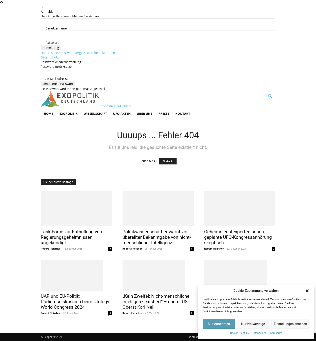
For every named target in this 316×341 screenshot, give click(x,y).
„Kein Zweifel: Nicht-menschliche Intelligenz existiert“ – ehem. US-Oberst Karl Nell (156, 302)
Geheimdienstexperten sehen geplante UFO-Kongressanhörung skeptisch (238, 237)
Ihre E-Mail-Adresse (55, 79)
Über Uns (144, 113)
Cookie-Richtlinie (240, 333)
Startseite (168, 161)
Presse (163, 113)
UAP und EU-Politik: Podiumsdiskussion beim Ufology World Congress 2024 (75, 302)
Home (48, 113)
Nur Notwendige (253, 324)
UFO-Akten (122, 113)
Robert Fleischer (50, 248)
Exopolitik (68, 113)
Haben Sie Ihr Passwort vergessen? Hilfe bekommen (78, 53)
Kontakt (182, 113)
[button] (307, 291)
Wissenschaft (95, 113)
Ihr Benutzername (54, 28)
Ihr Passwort (50, 42)
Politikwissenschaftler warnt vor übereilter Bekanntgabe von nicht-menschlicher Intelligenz (157, 237)
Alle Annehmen (219, 324)
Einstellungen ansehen (290, 324)
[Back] (42, 7)
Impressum (275, 333)
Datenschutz (259, 333)
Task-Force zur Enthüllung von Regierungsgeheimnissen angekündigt (71, 237)
